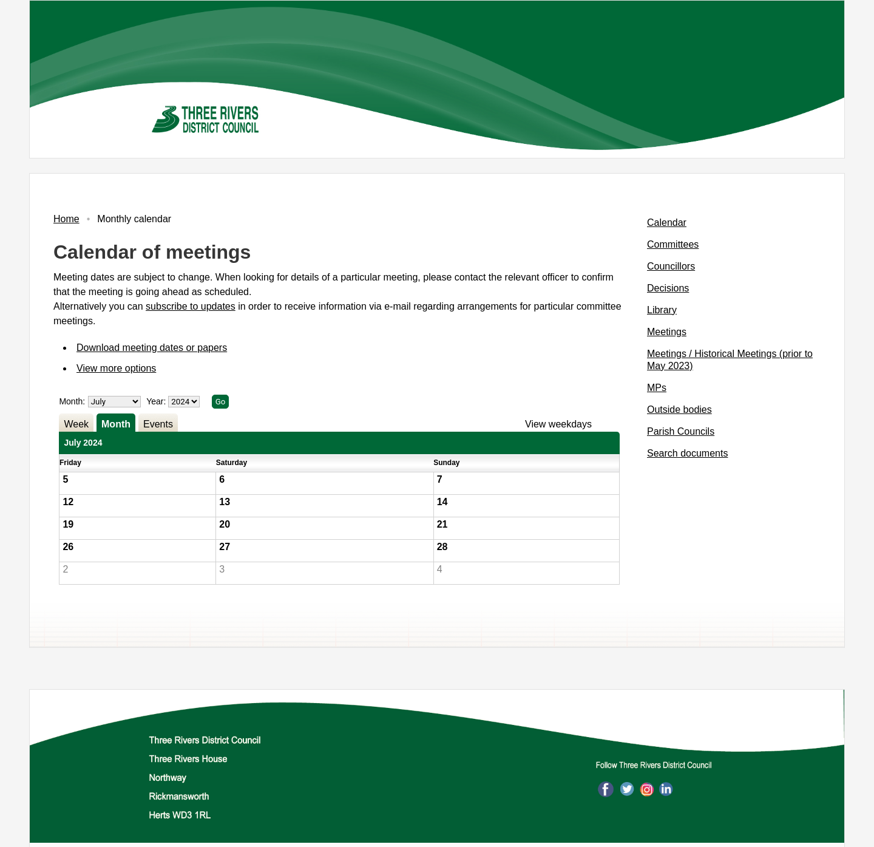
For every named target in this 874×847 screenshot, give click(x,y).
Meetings (666, 332)
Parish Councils (680, 431)
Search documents (687, 453)
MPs (656, 388)
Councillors (671, 266)
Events (158, 424)
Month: (72, 401)
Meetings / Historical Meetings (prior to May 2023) (730, 360)
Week (76, 424)
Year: (157, 401)
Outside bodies (679, 409)
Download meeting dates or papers (151, 347)
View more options (116, 368)
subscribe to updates (190, 306)
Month (115, 424)
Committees (673, 244)
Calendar (666, 222)
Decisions (668, 288)
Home (66, 219)
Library (662, 310)
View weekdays (558, 424)
